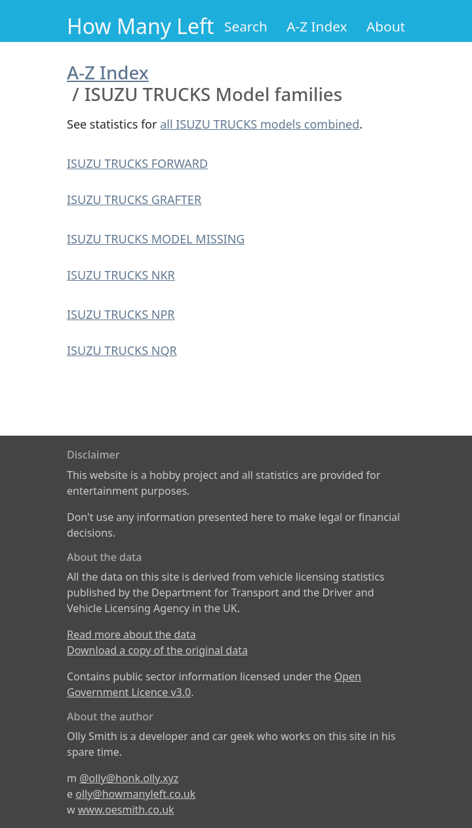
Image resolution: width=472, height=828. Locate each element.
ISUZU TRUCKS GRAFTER (134, 199)
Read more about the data (131, 634)
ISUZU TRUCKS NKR (121, 275)
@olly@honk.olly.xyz (128, 778)
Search (245, 26)
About (385, 26)
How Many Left (140, 26)
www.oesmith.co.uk (126, 809)
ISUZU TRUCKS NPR (120, 314)
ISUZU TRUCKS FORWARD (137, 163)
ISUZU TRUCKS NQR (122, 350)
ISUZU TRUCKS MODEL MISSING (156, 239)
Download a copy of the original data (157, 650)
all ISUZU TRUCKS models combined (259, 124)
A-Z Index (316, 26)
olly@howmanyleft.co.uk (135, 794)
